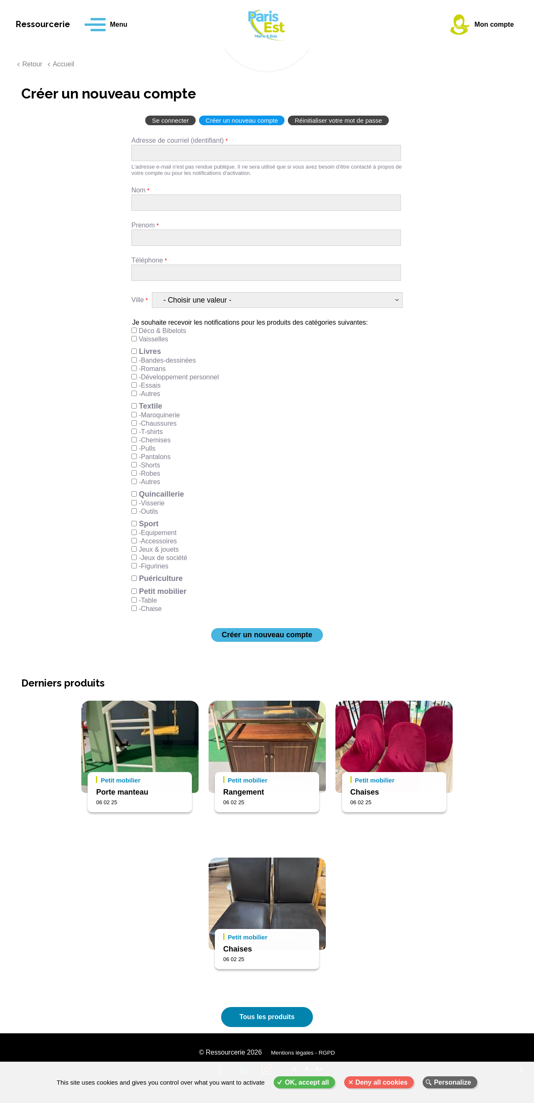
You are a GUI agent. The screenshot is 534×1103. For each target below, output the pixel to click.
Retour (32, 64)
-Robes (149, 473)
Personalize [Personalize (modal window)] (452, 1082)
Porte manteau (122, 792)
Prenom (143, 225)
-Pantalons (155, 456)
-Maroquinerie (159, 415)
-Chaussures (157, 423)
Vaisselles (153, 339)
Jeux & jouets (159, 549)
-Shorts (149, 465)
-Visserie (151, 503)
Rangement (243, 792)
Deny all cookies (381, 1082)
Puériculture (161, 578)
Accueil (63, 64)
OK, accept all (307, 1082)
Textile (150, 406)
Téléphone (147, 260)
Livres (150, 351)
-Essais (149, 385)
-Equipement (157, 532)
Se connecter (170, 120)
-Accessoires (158, 541)
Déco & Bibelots (162, 330)
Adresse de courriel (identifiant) (177, 140)
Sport (149, 524)
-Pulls (147, 448)
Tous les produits (267, 1016)
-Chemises (154, 440)
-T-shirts (151, 431)
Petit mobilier (162, 591)
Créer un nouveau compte (242, 120)
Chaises (364, 792)
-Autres (149, 393)
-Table (148, 600)
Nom (138, 190)
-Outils (148, 511)
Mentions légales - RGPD (303, 1053)
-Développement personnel (179, 377)
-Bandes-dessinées (167, 360)
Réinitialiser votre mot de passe (338, 120)
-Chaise (150, 608)
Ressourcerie (50, 24)
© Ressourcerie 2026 (230, 1053)
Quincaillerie (161, 494)
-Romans (152, 368)
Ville (137, 299)
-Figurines (153, 566)
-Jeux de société (163, 557)
